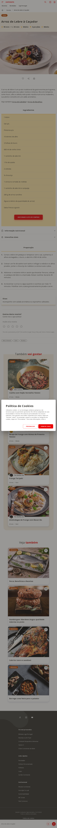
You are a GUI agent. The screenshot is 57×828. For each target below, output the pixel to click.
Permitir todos (46, 426)
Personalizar (30, 426)
